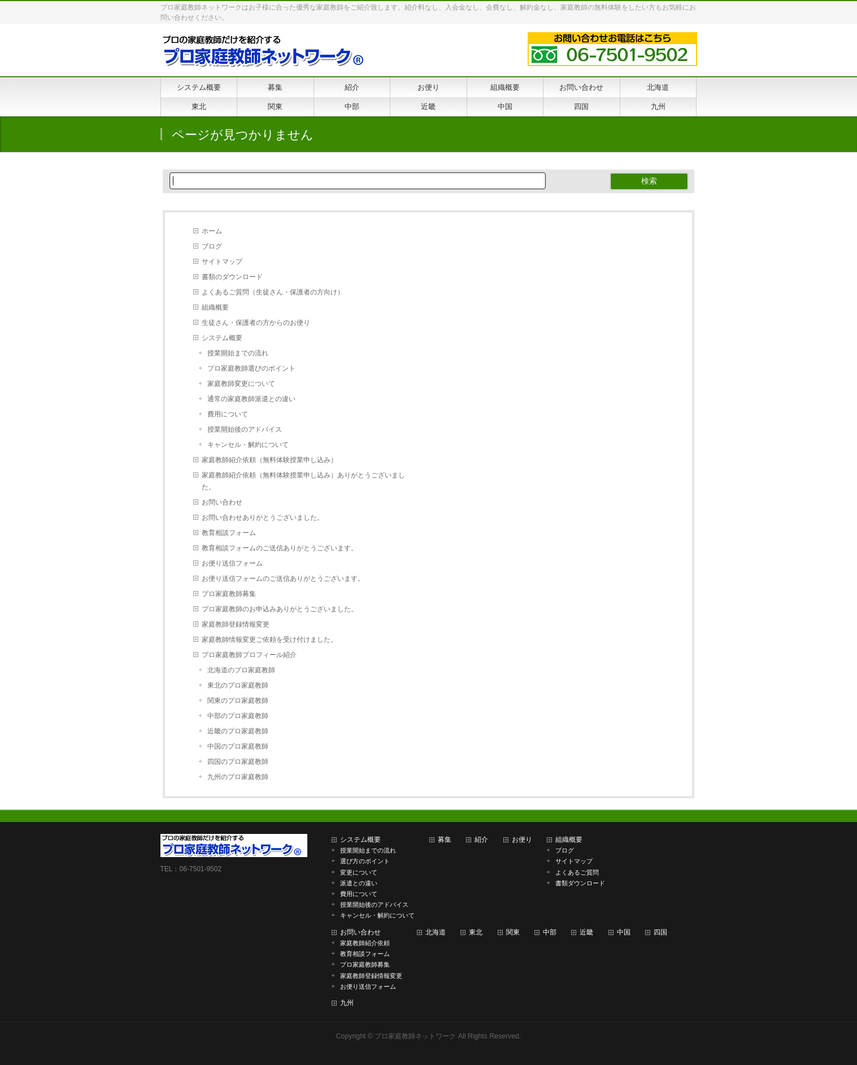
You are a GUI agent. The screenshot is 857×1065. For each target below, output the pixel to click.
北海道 (435, 932)
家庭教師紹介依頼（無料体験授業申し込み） (269, 460)
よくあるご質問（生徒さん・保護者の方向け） (273, 292)
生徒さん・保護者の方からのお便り (256, 323)
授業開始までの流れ (237, 353)
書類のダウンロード (232, 277)
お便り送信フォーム (232, 563)
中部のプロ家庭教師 (237, 716)
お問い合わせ (222, 502)
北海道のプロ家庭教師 (241, 670)
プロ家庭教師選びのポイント (251, 368)
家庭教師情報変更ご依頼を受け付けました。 (269, 640)
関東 (513, 932)
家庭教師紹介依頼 (365, 943)
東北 (475, 932)
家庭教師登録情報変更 (235, 624)
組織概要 (215, 307)
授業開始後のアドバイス (244, 429)
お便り (522, 840)
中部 (549, 932)
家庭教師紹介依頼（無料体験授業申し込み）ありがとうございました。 (303, 481)
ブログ (212, 246)
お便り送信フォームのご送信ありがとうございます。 (283, 579)
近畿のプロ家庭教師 (237, 731)
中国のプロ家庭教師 (237, 746)
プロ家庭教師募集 (229, 594)
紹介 (481, 840)
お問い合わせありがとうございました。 (263, 517)
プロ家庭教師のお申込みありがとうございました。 (280, 609)
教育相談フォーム (229, 533)
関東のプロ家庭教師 (237, 701)
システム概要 (222, 338)
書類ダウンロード (580, 883)
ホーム (212, 231)
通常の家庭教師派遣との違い (251, 399)
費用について (227, 414)
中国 (623, 932)
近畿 (586, 932)
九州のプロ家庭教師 (237, 777)
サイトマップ (222, 262)
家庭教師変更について (241, 384)
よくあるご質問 (577, 872)
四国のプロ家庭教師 (237, 762)
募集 (444, 840)
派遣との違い (358, 883)
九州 (347, 1003)
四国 (660, 932)
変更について (358, 872)
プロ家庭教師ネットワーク (415, 1036)
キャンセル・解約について (248, 445)
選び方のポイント (365, 861)
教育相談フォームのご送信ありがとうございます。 (280, 548)
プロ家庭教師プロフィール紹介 (249, 655)
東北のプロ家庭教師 (237, 685)
